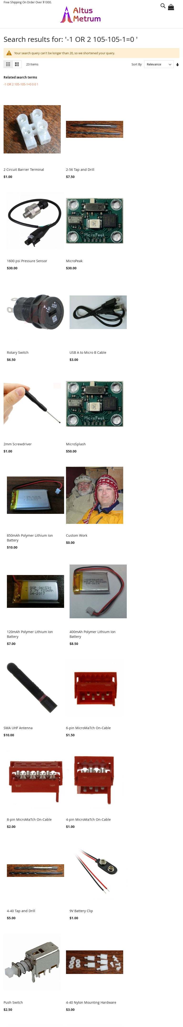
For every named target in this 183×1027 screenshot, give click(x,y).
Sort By (137, 64)
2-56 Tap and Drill (77, 168)
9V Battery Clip (135, 629)
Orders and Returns (27, 991)
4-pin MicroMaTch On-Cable (26, 629)
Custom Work (14, 444)
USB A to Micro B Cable (141, 258)
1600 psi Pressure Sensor (143, 168)
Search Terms (21, 975)
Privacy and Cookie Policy (31, 966)
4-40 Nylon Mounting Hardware (88, 720)
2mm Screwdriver (18, 349)
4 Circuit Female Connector (144, 720)
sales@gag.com (83, 1005)
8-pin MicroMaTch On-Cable (145, 539)
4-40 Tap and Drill (77, 629)
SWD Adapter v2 (76, 810)
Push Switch (13, 720)
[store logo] (80, 14)
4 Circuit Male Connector (23, 810)
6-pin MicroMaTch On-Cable (85, 539)
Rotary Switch (74, 258)
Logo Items (17, 903)
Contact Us (19, 999)
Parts (13, 898)
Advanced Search (24, 983)
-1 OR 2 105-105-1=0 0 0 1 (21, 84)
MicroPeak (12, 258)
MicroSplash (73, 349)
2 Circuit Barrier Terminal (24, 168)
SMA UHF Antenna (18, 539)
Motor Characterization (26, 908)
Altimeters (16, 893)
